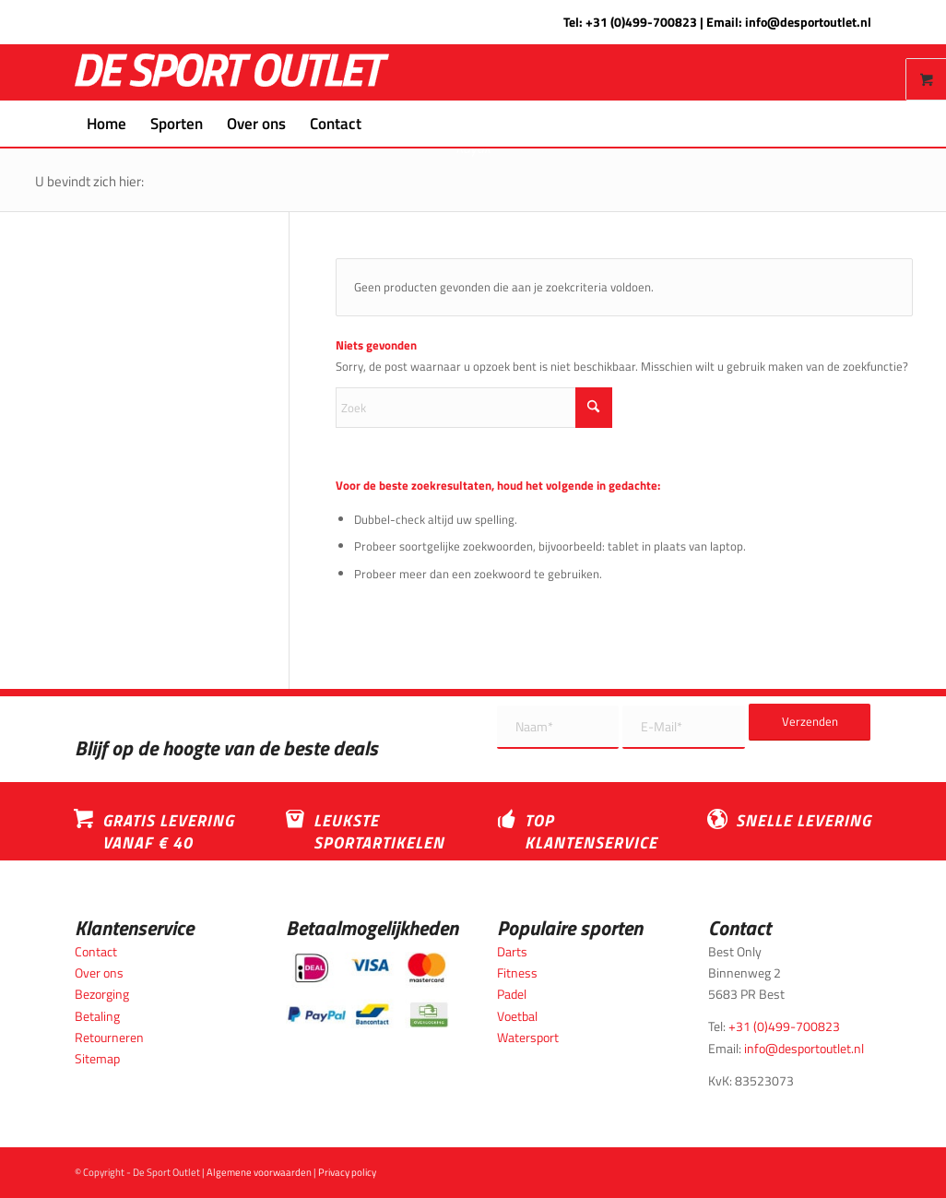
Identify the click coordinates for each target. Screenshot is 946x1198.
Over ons (99, 972)
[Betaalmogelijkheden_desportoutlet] (367, 990)
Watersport (528, 1037)
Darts (512, 951)
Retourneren (109, 1037)
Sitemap (97, 1058)
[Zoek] (385, 124)
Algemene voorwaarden (259, 1172)
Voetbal (517, 1016)
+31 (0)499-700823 (641, 21)
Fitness (517, 972)
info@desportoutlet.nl (808, 21)
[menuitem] (106, 124)
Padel (511, 993)
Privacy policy (347, 1172)
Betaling (97, 1016)
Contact (96, 951)
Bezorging (102, 993)
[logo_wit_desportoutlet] (232, 72)
